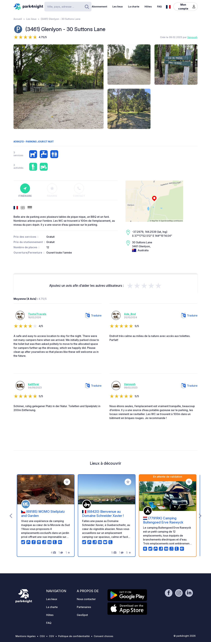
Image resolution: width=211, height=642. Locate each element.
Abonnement (99, 6)
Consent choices (103, 636)
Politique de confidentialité (74, 636)
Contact (79, 190)
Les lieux (117, 6)
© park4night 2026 (185, 635)
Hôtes (148, 6)
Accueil (18, 18)
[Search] (67, 6)
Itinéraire (25, 190)
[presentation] (10, 515)
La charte (133, 6)
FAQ (159, 6)
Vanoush (192, 37)
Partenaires (84, 607)
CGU (42, 636)
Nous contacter (86, 599)
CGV (51, 636)
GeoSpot (82, 615)
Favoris (52, 190)
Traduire (93, 315)
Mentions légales (25, 636)
